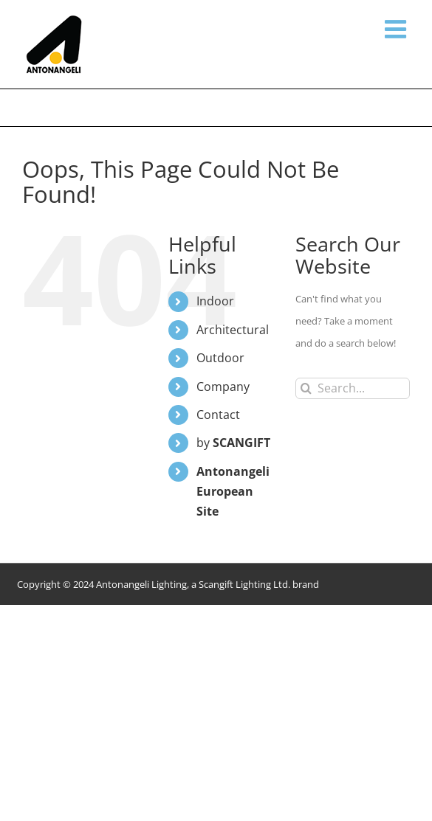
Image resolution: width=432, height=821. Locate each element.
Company (223, 386)
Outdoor (220, 358)
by (233, 442)
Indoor (215, 301)
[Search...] (352, 388)
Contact (218, 414)
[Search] (306, 388)
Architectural (232, 330)
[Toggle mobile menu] (397, 28)
